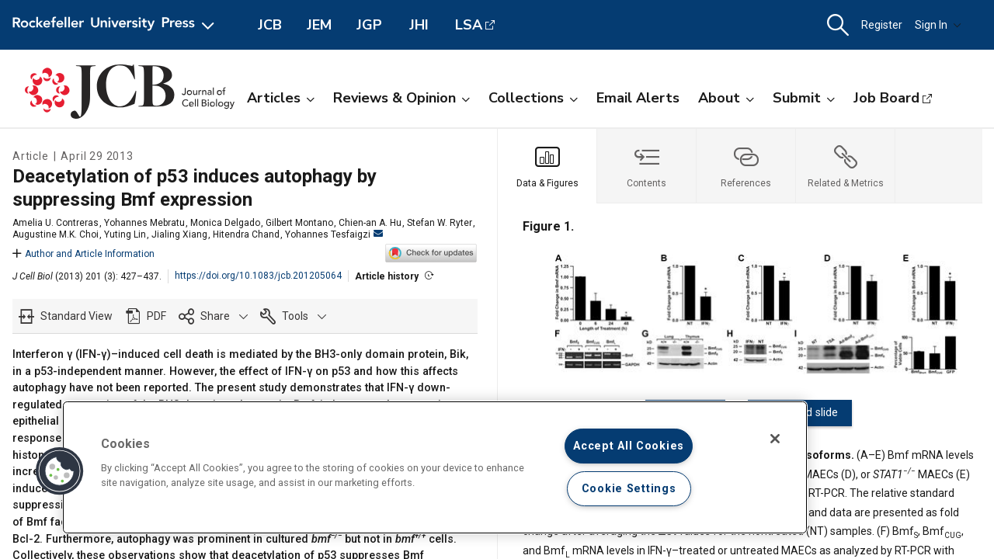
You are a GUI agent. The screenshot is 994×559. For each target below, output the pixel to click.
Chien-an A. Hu (370, 222)
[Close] (775, 439)
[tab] (547, 166)
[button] (838, 25)
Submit (804, 98)
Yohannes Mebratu (144, 222)
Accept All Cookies (628, 446)
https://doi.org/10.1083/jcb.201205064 (258, 275)
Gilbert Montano (299, 222)
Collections (533, 98)
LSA (468, 25)
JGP (369, 25)
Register (881, 24)
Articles (281, 98)
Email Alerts (637, 98)
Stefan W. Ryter (439, 222)
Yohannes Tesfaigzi (334, 234)
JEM (319, 25)
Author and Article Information (83, 253)
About (726, 98)
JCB (270, 25)
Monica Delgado (225, 222)
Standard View (76, 316)
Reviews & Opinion (401, 98)
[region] (435, 467)
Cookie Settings (629, 488)
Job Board (886, 98)
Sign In (938, 24)
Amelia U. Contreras (55, 222)
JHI (419, 25)
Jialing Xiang (179, 234)
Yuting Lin (125, 234)
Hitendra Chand (246, 234)
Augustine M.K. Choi (55, 234)
